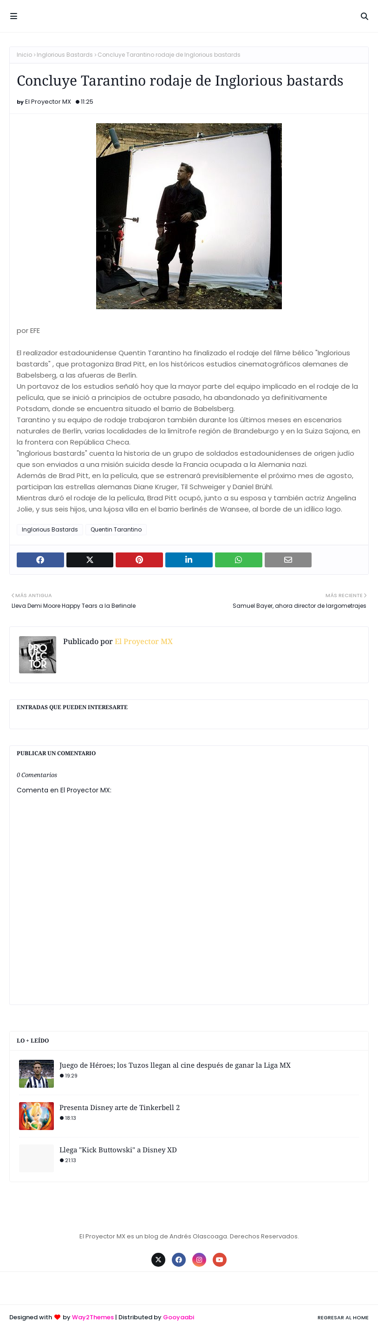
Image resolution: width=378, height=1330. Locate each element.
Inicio (24, 55)
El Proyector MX (48, 101)
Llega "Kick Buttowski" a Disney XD (118, 1149)
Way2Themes (93, 1317)
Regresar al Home (343, 1317)
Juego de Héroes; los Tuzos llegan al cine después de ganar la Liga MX (175, 1065)
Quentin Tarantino (116, 529)
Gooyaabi (178, 1317)
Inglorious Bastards (65, 55)
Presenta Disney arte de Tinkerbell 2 (119, 1107)
